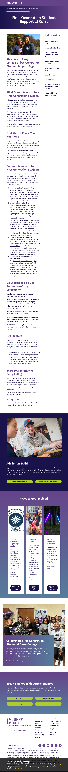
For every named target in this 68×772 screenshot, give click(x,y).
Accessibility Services (52, 48)
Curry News (39, 730)
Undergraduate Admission (19, 481)
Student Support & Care (51, 42)
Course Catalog (54, 726)
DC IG (17, 352)
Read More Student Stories (13, 661)
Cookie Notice (17, 769)
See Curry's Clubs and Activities (52, 588)
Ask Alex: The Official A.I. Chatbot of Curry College (52, 86)
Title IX (52, 735)
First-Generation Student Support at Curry (18, 11)
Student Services (33, 8)
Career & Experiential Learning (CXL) (25, 261)
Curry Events (39, 732)
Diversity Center (27, 357)
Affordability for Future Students (48, 481)
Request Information (48, 698)
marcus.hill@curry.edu (23, 405)
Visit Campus (19, 704)
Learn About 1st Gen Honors (15, 588)
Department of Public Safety (52, 69)
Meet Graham (50, 75)
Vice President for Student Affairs (51, 94)
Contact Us (48, 704)
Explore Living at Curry (34, 588)
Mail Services (49, 79)
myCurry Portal (54, 719)
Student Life (23, 8)
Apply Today (19, 698)
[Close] (60, 765)
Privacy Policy (54, 732)
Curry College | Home (12, 8)
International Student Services (53, 62)
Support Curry (39, 735)
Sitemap (37, 737)
